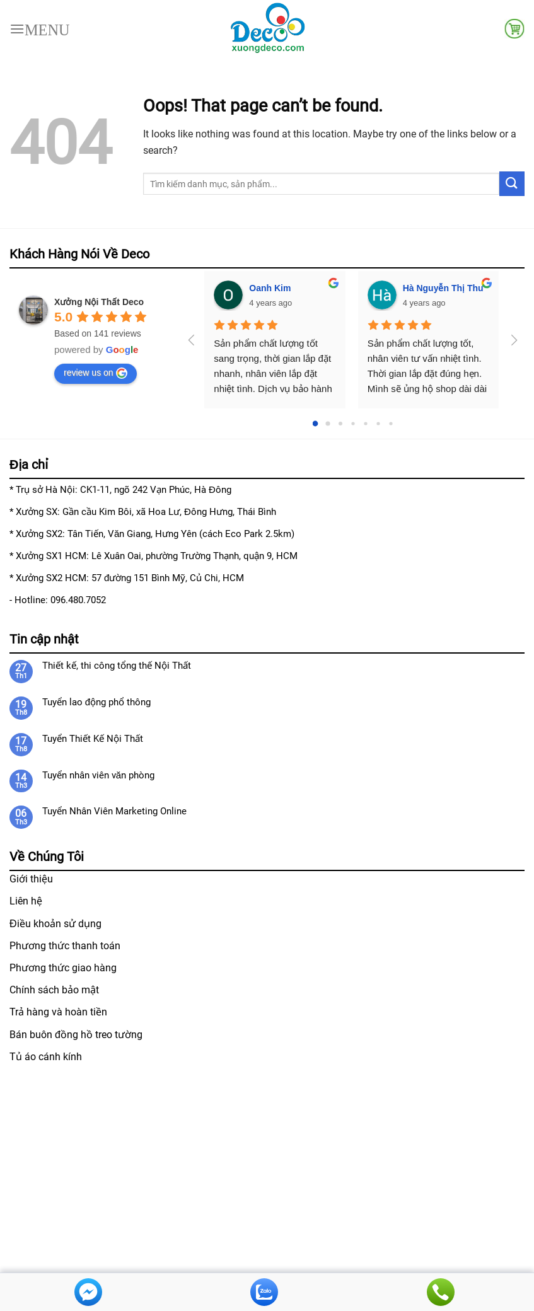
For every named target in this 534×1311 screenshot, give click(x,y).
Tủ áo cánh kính (45, 1057)
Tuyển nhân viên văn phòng (98, 775)
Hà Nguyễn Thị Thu (443, 288)
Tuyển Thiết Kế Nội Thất (92, 738)
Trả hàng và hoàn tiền (58, 1012)
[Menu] (39, 28)
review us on (95, 373)
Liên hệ (25, 901)
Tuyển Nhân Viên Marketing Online (114, 811)
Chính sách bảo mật (54, 990)
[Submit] (512, 183)
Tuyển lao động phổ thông (96, 702)
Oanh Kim (270, 288)
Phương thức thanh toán (64, 946)
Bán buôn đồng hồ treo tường (75, 1035)
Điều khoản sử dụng (55, 924)
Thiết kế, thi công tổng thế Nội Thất (116, 665)
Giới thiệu (31, 879)
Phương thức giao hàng (63, 968)
